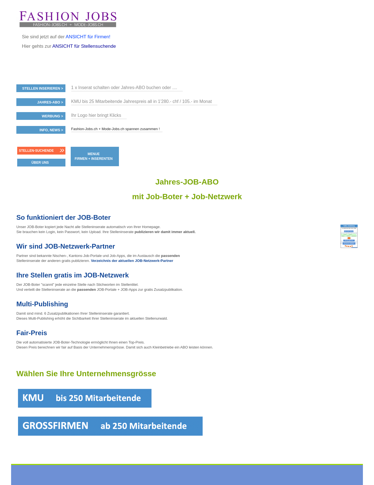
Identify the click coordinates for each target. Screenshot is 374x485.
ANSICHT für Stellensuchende (84, 46)
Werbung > (52, 116)
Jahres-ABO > (50, 102)
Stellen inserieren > (42, 88)
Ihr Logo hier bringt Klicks (96, 115)
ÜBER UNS (40, 163)
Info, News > (51, 130)
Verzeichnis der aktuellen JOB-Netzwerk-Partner (132, 261)
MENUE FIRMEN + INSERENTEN (94, 156)
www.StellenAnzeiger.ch (67, 19)
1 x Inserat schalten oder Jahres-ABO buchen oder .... (124, 87)
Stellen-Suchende (36, 151)
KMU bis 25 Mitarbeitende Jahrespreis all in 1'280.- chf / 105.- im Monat (141, 101)
